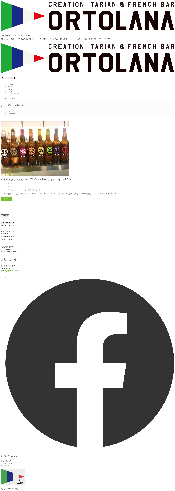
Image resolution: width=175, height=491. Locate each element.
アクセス (10, 86)
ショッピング (12, 98)
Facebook (5, 216)
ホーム (10, 82)
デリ (9, 96)
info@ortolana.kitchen (12, 271)
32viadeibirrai (18, 190)
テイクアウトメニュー (15, 94)
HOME (10, 111)
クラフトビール (35, 190)
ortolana (10, 186)
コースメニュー (13, 91)
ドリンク (10, 190)
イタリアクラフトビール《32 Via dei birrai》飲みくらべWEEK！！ (37, 179)
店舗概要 (10, 84)
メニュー (10, 89)
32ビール (26, 190)
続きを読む (6, 198)
